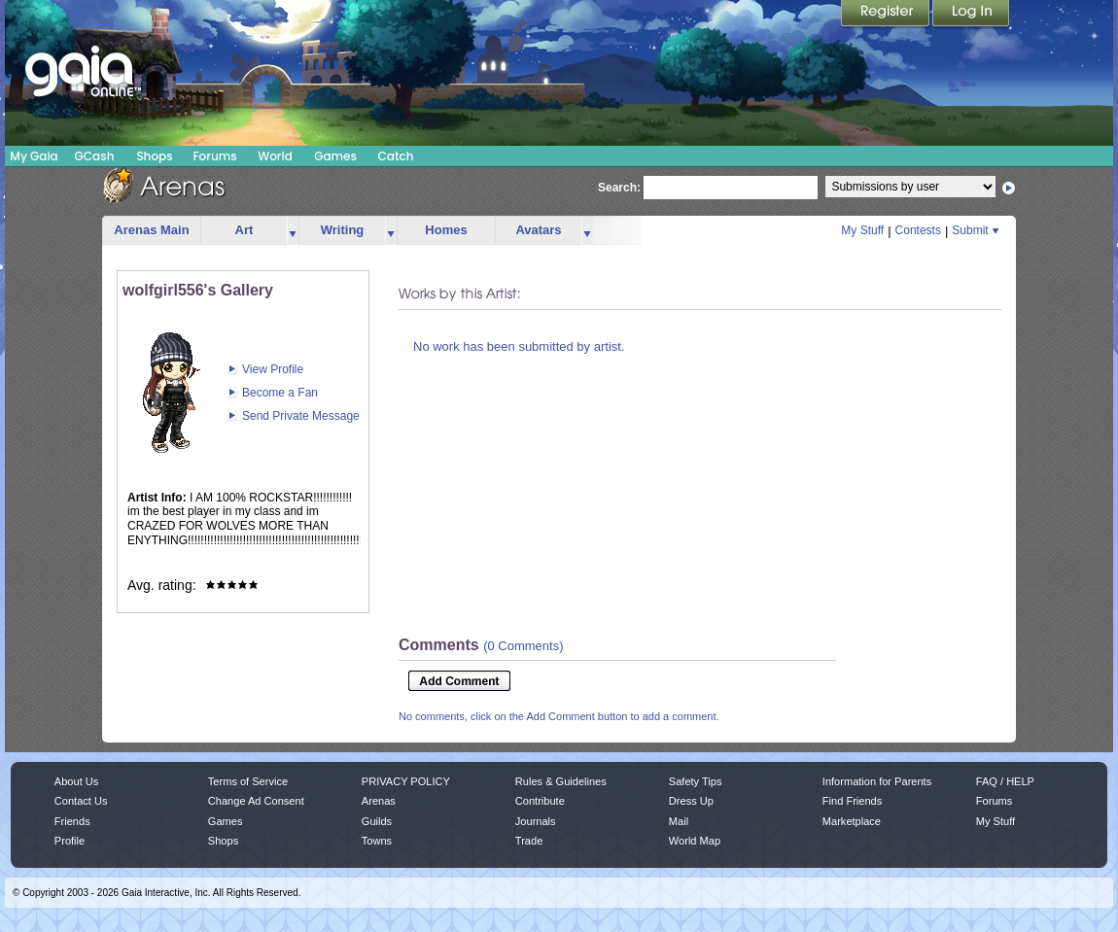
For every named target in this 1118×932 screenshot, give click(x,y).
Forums (214, 156)
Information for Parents (876, 781)
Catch (396, 156)
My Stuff (862, 230)
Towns (377, 840)
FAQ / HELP (1005, 781)
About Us (76, 781)
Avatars (538, 230)
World (275, 156)
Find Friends (852, 801)
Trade (528, 840)
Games (335, 156)
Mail (678, 821)
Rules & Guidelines (561, 781)
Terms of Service (248, 781)
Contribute (540, 801)
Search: (619, 187)
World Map (694, 840)
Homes (446, 230)
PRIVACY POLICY (406, 781)
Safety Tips (695, 781)
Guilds (377, 821)
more (292, 231)
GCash (95, 156)
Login (971, 14)
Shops (154, 156)
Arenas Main (151, 230)
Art (244, 230)
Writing (343, 230)
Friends (72, 821)
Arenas (379, 801)
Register (886, 14)
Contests (918, 230)
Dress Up (691, 801)
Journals (535, 821)
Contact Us (81, 801)
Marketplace (851, 821)
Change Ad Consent (256, 801)
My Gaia (33, 156)
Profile (69, 840)
